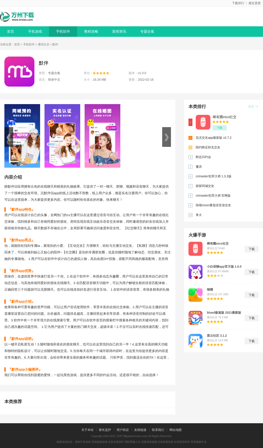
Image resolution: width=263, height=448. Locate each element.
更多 (253, 106)
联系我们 (158, 429)
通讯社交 (43, 44)
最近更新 (255, 3)
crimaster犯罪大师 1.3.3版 (213, 176)
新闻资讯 (119, 31)
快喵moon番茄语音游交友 (213, 205)
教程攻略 (91, 31)
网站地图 (175, 429)
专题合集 (147, 31)
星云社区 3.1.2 (217, 335)
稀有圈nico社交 (224, 117)
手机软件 (63, 31)
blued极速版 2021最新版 (224, 312)
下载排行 (238, 3)
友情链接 (140, 429)
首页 (10, 31)
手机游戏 (35, 31)
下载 (219, 127)
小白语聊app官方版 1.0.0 (224, 266)
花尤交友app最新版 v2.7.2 (213, 137)
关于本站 (87, 429)
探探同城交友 (205, 186)
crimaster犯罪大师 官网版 (213, 195)
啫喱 (210, 289)
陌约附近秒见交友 (208, 147)
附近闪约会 (203, 157)
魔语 (199, 166)
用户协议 (123, 429)
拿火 (199, 215)
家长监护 (105, 429)
